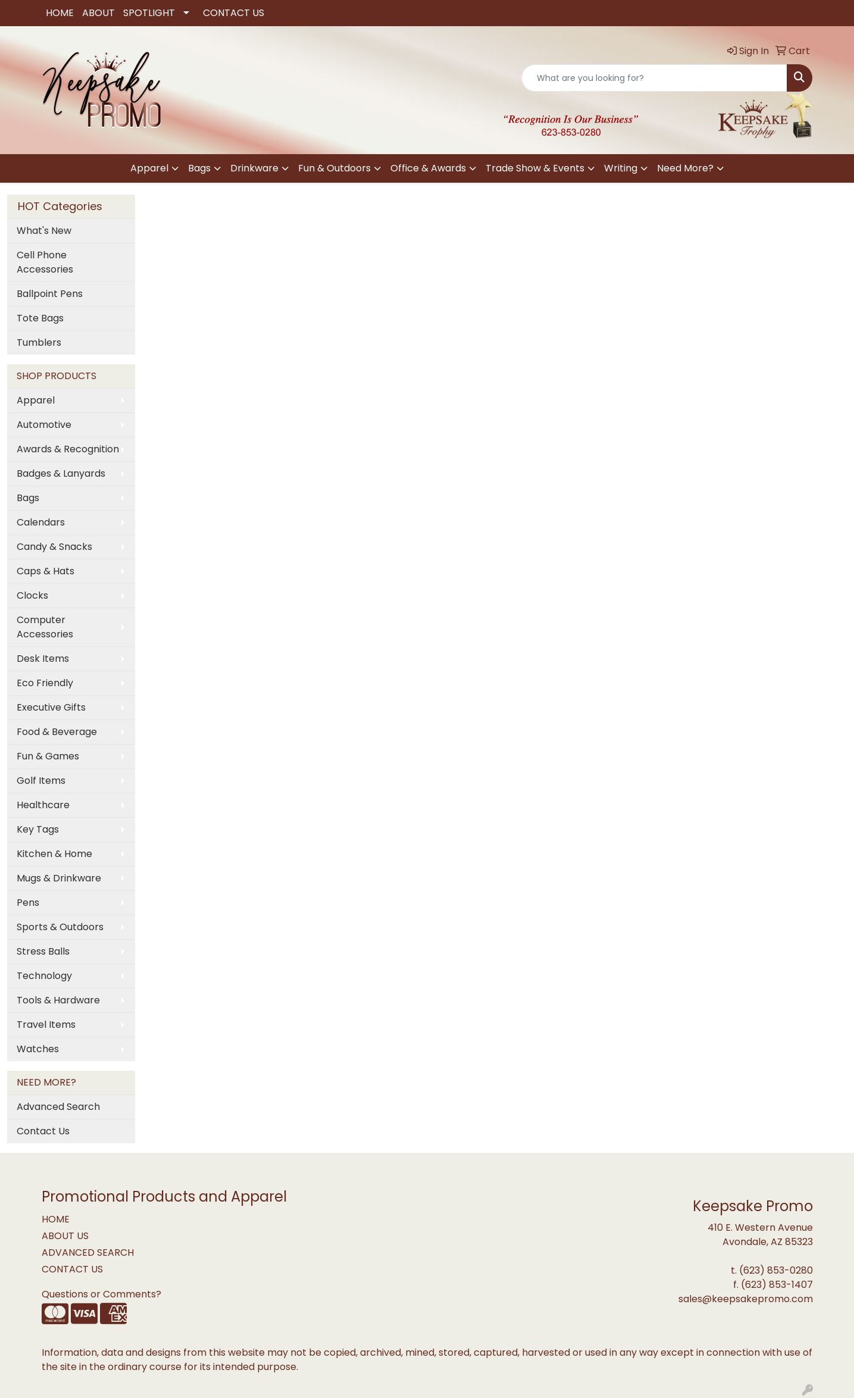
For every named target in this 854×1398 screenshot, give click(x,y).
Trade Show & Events (535, 168)
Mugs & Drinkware (59, 878)
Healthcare (43, 805)
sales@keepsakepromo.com (745, 1299)
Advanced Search (58, 1107)
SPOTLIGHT (149, 13)
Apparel (149, 168)
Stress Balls (43, 951)
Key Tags (38, 829)
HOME (60, 13)
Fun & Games (48, 756)
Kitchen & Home (54, 854)
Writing (620, 168)
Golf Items (41, 780)
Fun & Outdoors (334, 168)
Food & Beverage (57, 732)
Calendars (41, 522)
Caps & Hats (45, 571)
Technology (44, 976)
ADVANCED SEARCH (88, 1252)
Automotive (44, 424)
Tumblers (39, 342)
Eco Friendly (45, 683)
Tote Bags (40, 318)
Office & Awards (428, 168)
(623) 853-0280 (776, 1270)
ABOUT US (65, 1236)
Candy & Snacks (54, 546)
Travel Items (46, 1024)
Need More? (685, 168)
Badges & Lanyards (61, 473)
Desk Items (43, 658)
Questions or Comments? (101, 1294)
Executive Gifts (51, 707)
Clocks (32, 595)
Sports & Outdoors (60, 927)
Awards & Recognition (68, 449)
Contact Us (43, 1131)
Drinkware (254, 168)
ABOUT (98, 13)
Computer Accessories (45, 627)
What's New (44, 230)
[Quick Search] (654, 78)
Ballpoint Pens (50, 294)
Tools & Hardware (58, 1000)
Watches (38, 1049)
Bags (199, 168)
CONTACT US (233, 13)
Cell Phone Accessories (45, 262)
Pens (28, 902)
